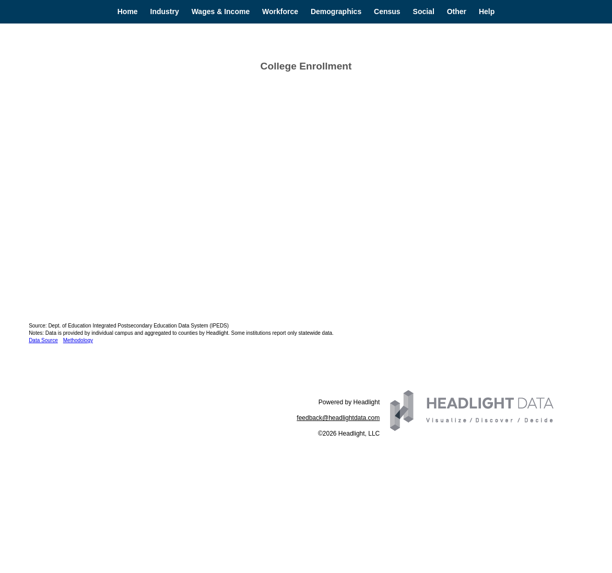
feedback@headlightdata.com (338, 418)
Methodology (78, 340)
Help (487, 11)
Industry (164, 11)
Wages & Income (221, 11)
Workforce (280, 11)
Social (423, 11)
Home (127, 11)
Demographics (336, 11)
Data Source (43, 340)
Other (456, 11)
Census (387, 11)
